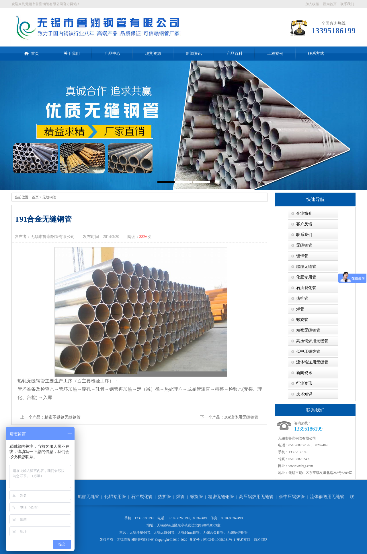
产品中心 (112, 53)
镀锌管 (302, 256)
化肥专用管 (306, 277)
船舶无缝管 (306, 266)
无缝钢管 (49, 197)
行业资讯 (304, 383)
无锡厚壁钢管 (140, 532)
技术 (240, 540)
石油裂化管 (306, 288)
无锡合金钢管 (213, 532)
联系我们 (347, 4)
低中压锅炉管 (308, 351)
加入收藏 (312, 4)
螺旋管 (302, 319)
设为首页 (330, 4)
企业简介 (304, 213)
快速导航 (315, 199)
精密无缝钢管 (308, 330)
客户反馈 (304, 224)
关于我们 (72, 53)
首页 (31, 51)
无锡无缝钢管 (164, 532)
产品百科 (235, 53)
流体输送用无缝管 (312, 362)
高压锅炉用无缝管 (312, 341)
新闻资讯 (194, 53)
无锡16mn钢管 (188, 532)
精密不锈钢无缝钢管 (62, 417)
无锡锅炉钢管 (237, 532)
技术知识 (304, 394)
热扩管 (302, 298)
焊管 (300, 309)
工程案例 (275, 53)
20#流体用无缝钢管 (241, 417)
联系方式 (316, 53)
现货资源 (153, 53)
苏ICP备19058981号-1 (219, 540)
